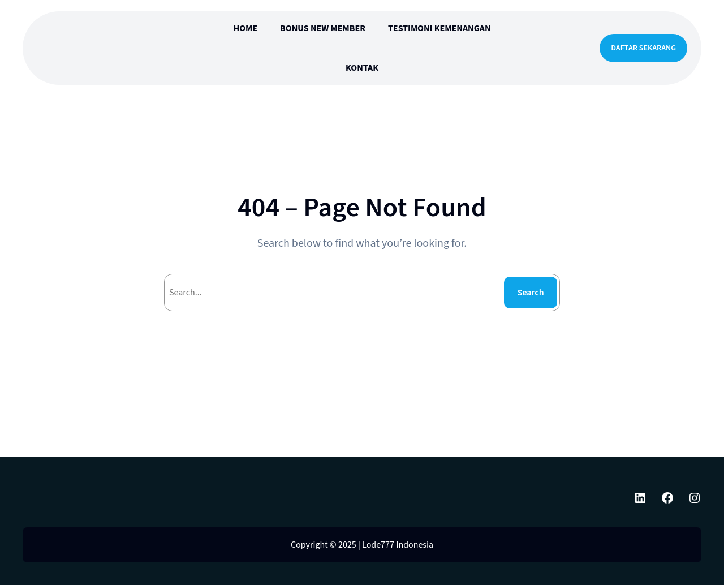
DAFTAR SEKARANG (643, 48)
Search (531, 292)
